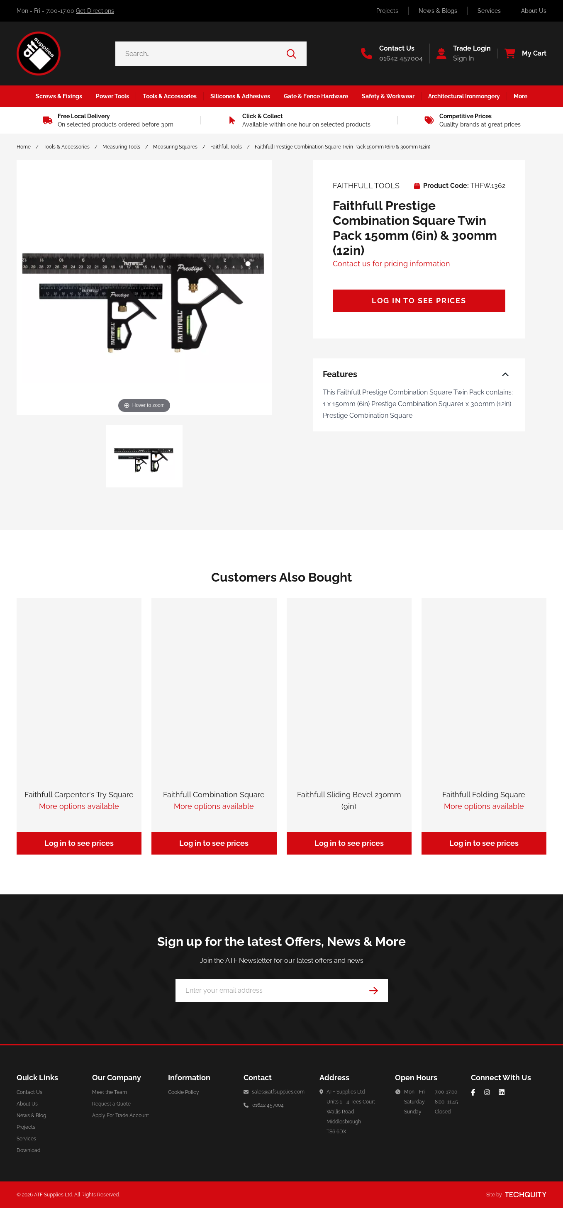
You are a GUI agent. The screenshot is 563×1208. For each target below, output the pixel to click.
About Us (533, 10)
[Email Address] (281, 990)
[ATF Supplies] (39, 54)
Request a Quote (111, 1104)
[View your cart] (521, 53)
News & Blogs (438, 10)
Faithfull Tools (226, 147)
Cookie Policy (183, 1092)
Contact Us (29, 1092)
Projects (387, 10)
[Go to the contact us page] (392, 53)
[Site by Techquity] (525, 1195)
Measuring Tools (121, 147)
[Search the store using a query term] (201, 53)
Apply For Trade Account (120, 1115)
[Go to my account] (460, 53)
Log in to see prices (419, 300)
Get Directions (95, 10)
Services (489, 10)
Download (28, 1150)
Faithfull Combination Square (214, 794)
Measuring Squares (175, 147)
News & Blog (31, 1115)
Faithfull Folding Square (483, 794)
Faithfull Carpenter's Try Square (79, 794)
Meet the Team (109, 1092)
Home (24, 147)
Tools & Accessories (67, 147)
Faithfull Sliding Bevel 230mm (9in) (349, 800)
